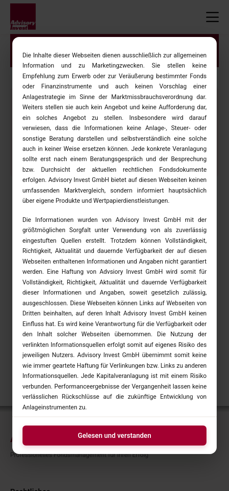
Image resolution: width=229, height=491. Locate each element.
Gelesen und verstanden (114, 435)
